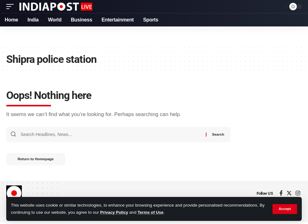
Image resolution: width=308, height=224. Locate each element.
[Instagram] (298, 193)
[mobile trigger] (11, 6)
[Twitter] (289, 193)
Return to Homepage (37, 159)
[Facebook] (281, 193)
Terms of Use (151, 212)
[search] (279, 6)
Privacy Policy (114, 212)
